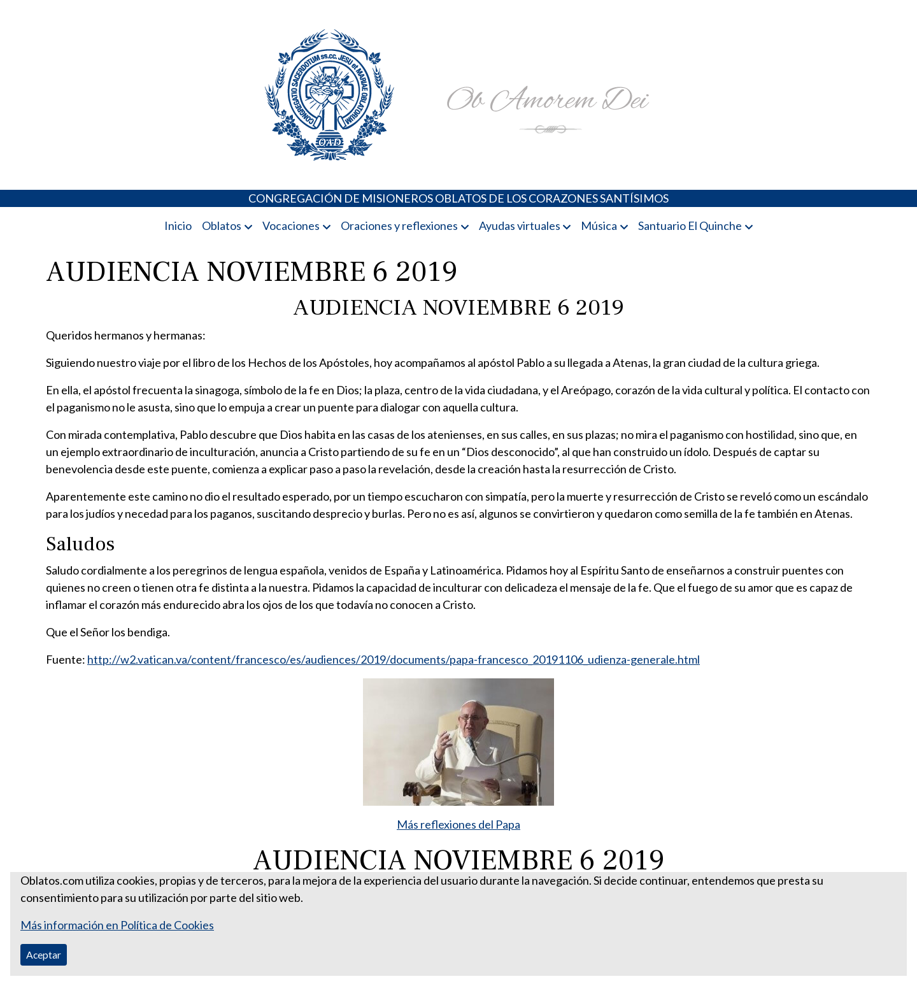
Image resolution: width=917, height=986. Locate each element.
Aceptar (43, 954)
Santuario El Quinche (690, 225)
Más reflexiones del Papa (458, 824)
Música (599, 225)
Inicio (178, 225)
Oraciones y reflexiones (399, 225)
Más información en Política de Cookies (117, 925)
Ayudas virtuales (519, 225)
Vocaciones (291, 225)
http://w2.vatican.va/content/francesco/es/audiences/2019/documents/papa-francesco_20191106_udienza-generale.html (393, 659)
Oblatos (221, 225)
